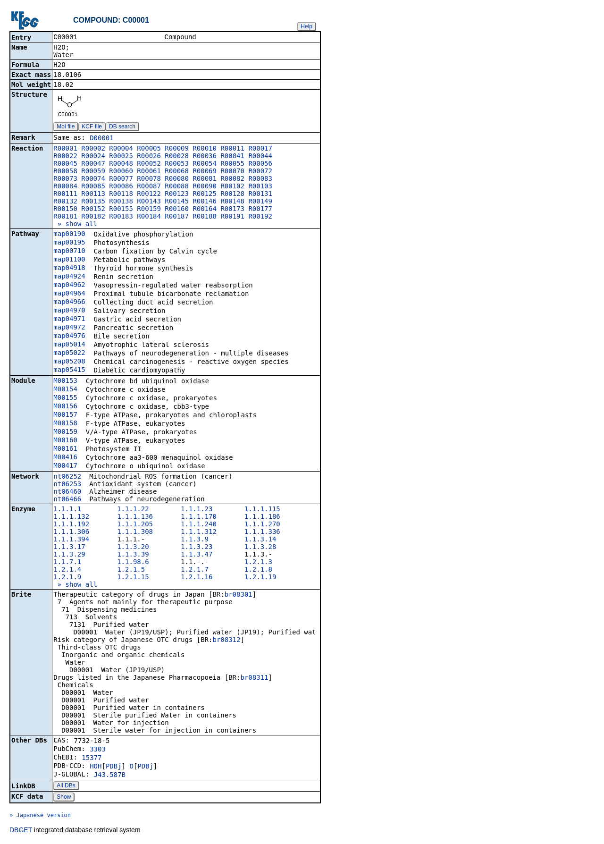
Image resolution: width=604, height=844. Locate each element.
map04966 (69, 302)
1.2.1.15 (133, 578)
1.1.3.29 (69, 555)
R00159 (149, 209)
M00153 (65, 381)
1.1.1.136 (135, 517)
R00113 (93, 194)
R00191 (232, 217)
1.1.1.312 (199, 532)
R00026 (149, 156)
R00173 (232, 209)
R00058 (65, 172)
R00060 (121, 172)
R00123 (177, 194)
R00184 (149, 217)
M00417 (65, 466)
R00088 (177, 187)
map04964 (69, 294)
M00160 (65, 441)
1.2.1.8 (258, 570)
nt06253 (67, 485)
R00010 (205, 149)
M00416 (65, 458)
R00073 (65, 179)
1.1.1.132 (71, 517)
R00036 (205, 156)
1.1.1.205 (135, 525)
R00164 (205, 209)
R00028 (177, 156)
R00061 (149, 172)
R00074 (93, 179)
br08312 (226, 640)
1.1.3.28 (260, 547)
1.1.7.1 (67, 562)
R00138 (121, 202)
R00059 (93, 172)
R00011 (232, 149)
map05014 (69, 345)
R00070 (232, 172)
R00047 (93, 164)
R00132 (65, 202)
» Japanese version (40, 816)
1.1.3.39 (133, 555)
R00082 (232, 179)
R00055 (232, 164)
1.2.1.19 (260, 578)
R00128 (232, 194)
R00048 (121, 164)
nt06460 (67, 492)
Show (64, 797)
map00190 (69, 234)
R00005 (149, 149)
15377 (91, 758)
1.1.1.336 (262, 532)
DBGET (20, 831)
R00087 (149, 187)
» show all (75, 224)
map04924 (69, 277)
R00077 (121, 179)
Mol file (66, 127)
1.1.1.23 (196, 510)
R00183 (121, 217)
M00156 (65, 407)
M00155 (65, 398)
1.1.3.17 (69, 547)
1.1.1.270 (262, 525)
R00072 (260, 172)
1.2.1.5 (131, 570)
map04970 (69, 311)
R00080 (177, 179)
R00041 (232, 156)
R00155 (121, 209)
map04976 (69, 336)
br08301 (238, 595)
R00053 (177, 164)
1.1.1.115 (262, 510)
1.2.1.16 (196, 578)
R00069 (205, 172)
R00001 (65, 149)
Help (306, 26)
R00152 (93, 209)
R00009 (177, 149)
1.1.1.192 (71, 525)
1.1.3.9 (195, 540)
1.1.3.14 (260, 540)
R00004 (121, 149)
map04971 (69, 319)
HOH (95, 767)
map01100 (69, 260)
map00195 (69, 243)
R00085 (93, 187)
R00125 (205, 194)
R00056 (260, 164)
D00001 (102, 139)
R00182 (93, 217)
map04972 (69, 328)
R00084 (65, 187)
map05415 (69, 370)
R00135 (93, 202)
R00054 (205, 164)
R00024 (93, 156)
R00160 (177, 209)
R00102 (232, 187)
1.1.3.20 (133, 547)
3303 (98, 750)
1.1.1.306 (71, 532)
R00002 (93, 149)
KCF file (92, 127)
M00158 (65, 424)
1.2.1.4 (67, 570)
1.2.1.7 (195, 570)
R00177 (260, 209)
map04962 (69, 285)
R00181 (65, 217)
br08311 (254, 678)
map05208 (69, 362)
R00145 (177, 202)
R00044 (260, 156)
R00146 (205, 202)
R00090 (205, 187)
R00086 (121, 187)
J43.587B (110, 775)
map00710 (69, 251)
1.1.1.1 (67, 510)
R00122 (149, 194)
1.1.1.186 (262, 517)
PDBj (114, 767)
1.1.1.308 (135, 532)
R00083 (260, 179)
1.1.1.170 (199, 517)
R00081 (205, 179)
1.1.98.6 (133, 562)
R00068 (177, 172)
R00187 (177, 217)
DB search (122, 127)
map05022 (69, 353)
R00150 (65, 209)
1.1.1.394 (71, 540)
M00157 (65, 415)
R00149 (260, 202)
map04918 (69, 268)
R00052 (149, 164)
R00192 (260, 217)
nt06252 (67, 477)
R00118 (121, 194)
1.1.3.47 (196, 555)
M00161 (65, 449)
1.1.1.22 (133, 510)
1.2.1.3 (258, 562)
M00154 (65, 390)
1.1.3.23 (196, 547)
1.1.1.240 (199, 525)
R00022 (65, 156)
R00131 (260, 194)
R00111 (65, 194)
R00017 (260, 149)
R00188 (205, 217)
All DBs (66, 786)
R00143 (149, 202)
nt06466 (67, 500)
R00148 (232, 202)
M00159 (65, 432)
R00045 (65, 164)
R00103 (260, 187)
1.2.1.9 (67, 578)
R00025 (121, 156)
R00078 (149, 179)
